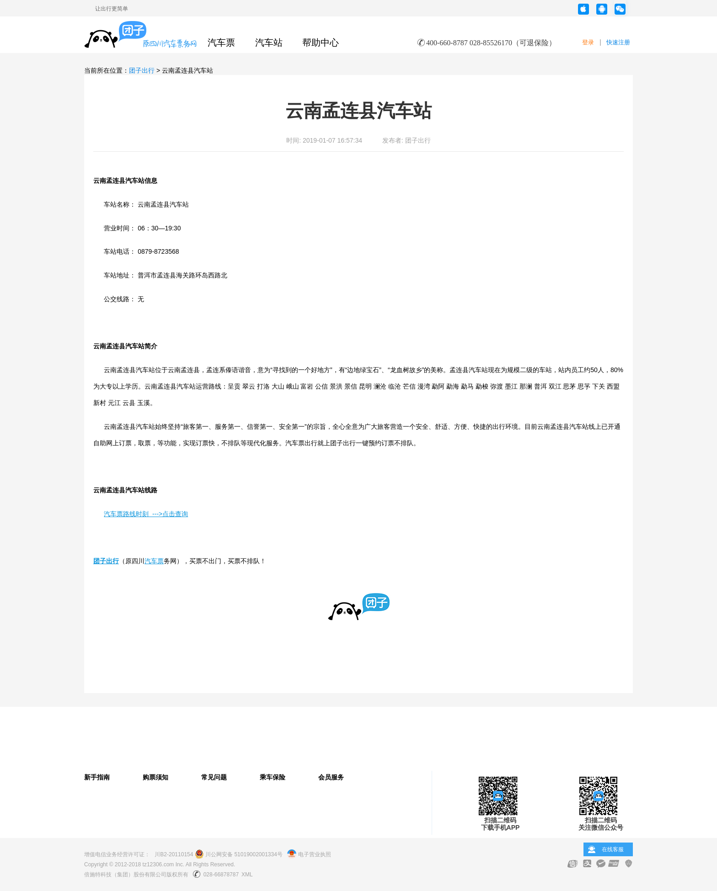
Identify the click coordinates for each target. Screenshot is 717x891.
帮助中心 (320, 42)
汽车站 (269, 42)
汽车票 (221, 42)
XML (247, 874)
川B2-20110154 (174, 854)
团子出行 (142, 70)
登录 (588, 42)
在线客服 (613, 849)
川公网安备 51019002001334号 (239, 854)
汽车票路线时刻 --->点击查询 (146, 514)
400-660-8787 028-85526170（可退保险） (491, 43)
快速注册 (618, 42)
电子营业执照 (309, 854)
